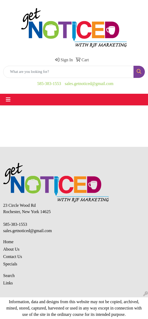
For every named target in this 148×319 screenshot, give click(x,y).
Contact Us (12, 256)
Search (9, 275)
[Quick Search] (68, 72)
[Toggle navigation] (8, 99)
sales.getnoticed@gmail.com (89, 83)
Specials (10, 264)
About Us (11, 249)
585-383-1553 (49, 83)
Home (8, 242)
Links (8, 283)
